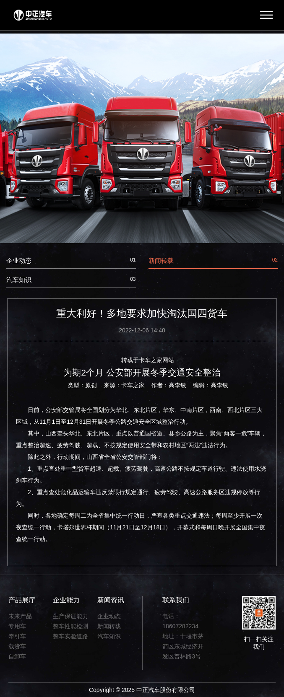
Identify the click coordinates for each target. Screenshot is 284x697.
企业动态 (71, 260)
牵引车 (17, 636)
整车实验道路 (70, 636)
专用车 (17, 626)
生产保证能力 (70, 616)
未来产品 (20, 616)
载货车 (17, 646)
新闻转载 (213, 260)
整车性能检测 (70, 626)
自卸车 (17, 656)
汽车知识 (71, 279)
